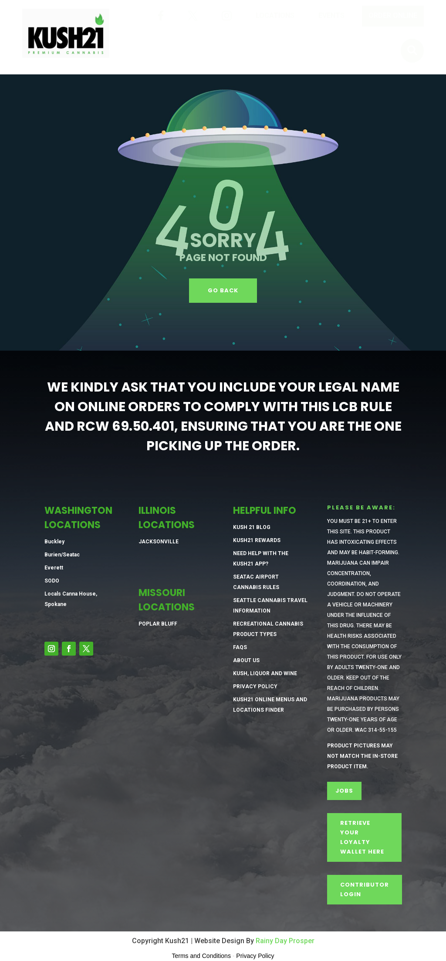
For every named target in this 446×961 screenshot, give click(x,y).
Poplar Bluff (158, 624)
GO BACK (223, 290)
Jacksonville (159, 542)
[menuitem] (160, 16)
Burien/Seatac (62, 555)
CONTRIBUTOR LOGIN (364, 889)
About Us (246, 660)
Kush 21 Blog (251, 527)
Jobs (344, 791)
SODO (51, 581)
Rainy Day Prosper (285, 941)
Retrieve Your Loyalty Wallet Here (362, 837)
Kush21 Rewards (256, 540)
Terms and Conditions (201, 955)
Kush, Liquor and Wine (265, 673)
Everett (53, 568)
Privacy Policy (255, 686)
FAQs (240, 647)
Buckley (54, 542)
